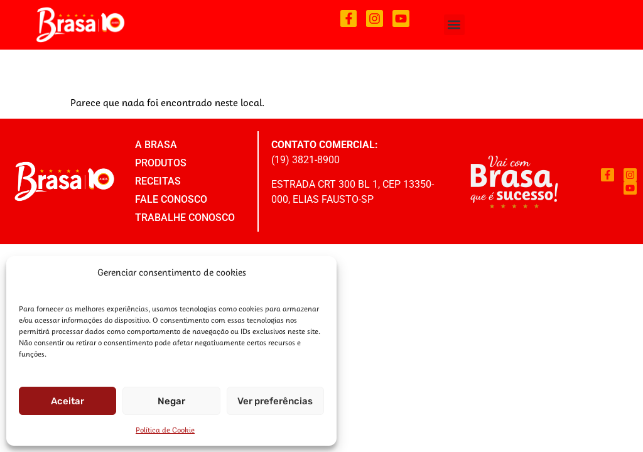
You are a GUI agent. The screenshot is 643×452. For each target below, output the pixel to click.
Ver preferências (275, 401)
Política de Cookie (165, 429)
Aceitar (67, 401)
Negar (171, 401)
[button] (454, 24)
